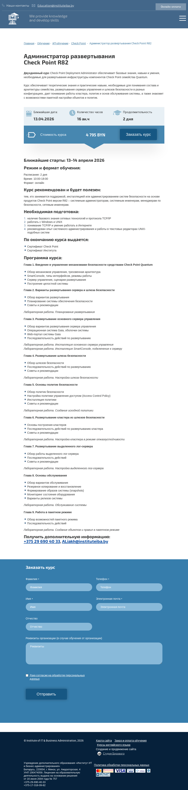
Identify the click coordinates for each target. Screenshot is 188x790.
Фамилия (32, 579)
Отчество (32, 618)
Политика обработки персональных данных (121, 765)
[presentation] (55, 707)
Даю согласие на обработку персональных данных (57, 677)
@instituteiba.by (92, 541)
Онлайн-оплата (171, 6)
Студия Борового (114, 753)
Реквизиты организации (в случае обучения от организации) (64, 638)
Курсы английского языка (113, 745)
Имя (29, 599)
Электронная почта (109, 599)
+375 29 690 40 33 (42, 541)
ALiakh (69, 541)
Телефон (102, 579)
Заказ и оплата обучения (130, 740)
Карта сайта (104, 740)
